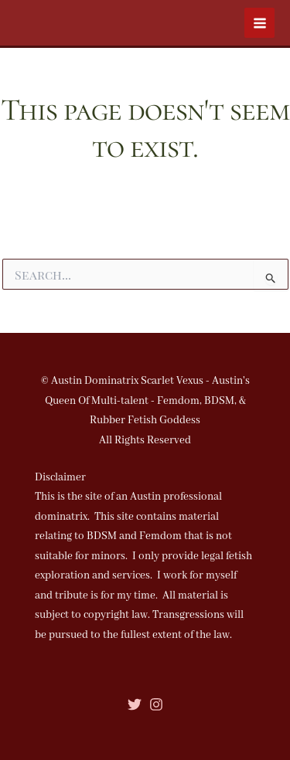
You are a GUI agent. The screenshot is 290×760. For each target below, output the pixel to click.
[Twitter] (135, 704)
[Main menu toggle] (259, 23)
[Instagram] (156, 704)
